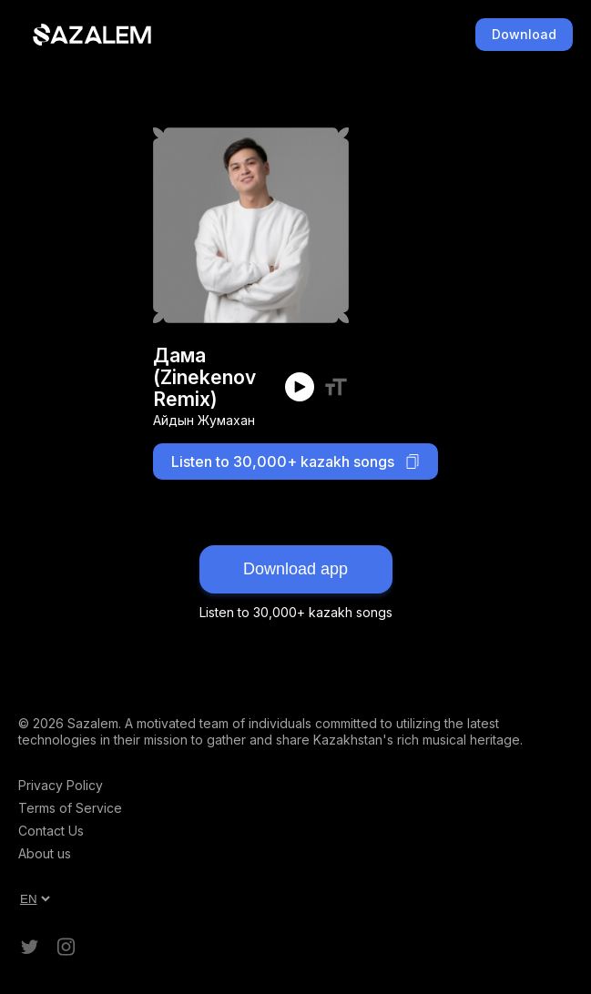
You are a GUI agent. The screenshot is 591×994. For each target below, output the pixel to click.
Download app (295, 569)
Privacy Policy (60, 785)
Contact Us (51, 830)
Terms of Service (70, 808)
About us (44, 853)
